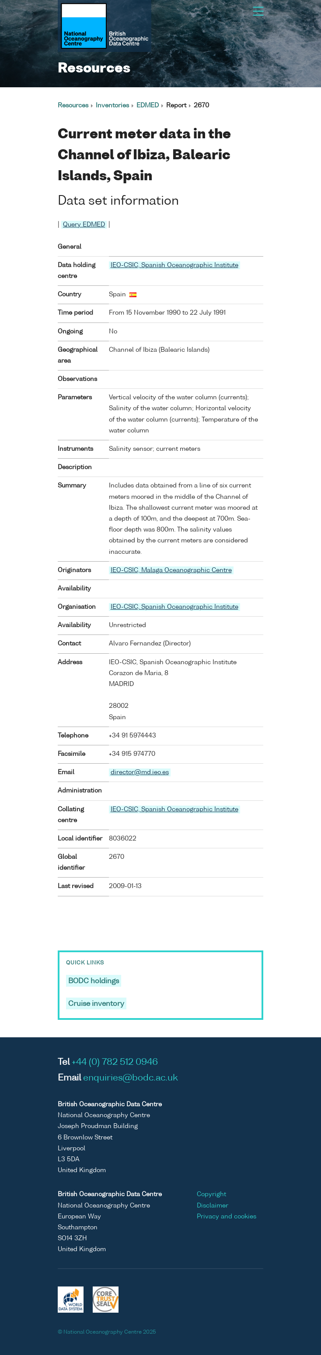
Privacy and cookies (226, 1217)
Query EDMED (84, 225)
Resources (73, 106)
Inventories (112, 106)
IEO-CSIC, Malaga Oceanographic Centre (171, 570)
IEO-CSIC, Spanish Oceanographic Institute (174, 265)
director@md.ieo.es (140, 772)
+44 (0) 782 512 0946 (115, 1062)
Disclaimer (212, 1206)
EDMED (147, 106)
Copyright (211, 1194)
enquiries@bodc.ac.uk (130, 1078)
